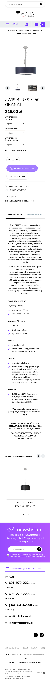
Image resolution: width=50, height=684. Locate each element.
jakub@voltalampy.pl (21, 622)
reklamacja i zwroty (18, 186)
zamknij (41, 672)
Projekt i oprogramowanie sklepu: (25, 662)
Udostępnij (10, 197)
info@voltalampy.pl (20, 615)
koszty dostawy (16, 190)
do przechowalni (18, 176)
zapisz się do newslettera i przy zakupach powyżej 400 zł (25, 535)
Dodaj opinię (29, 201)
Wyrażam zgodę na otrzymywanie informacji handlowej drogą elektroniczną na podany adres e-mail (25, 555)
